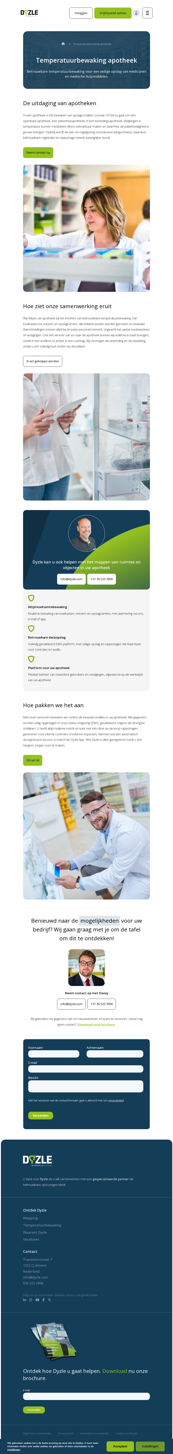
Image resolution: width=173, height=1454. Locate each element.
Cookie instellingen (127, 1433)
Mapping (31, 1216)
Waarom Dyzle (36, 1231)
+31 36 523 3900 (104, 586)
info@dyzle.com (68, 586)
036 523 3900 (33, 1283)
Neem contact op (40, 153)
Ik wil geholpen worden (45, 368)
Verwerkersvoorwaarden (94, 1433)
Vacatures (32, 1239)
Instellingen (150, 1446)
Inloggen (81, 13)
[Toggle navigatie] (147, 13)
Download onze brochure (96, 1032)
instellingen (13, 1449)
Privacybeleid (65, 1433)
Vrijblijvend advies (113, 13)
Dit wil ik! (35, 767)
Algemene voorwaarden (37, 1433)
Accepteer (121, 1446)
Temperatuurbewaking (44, 1223)
